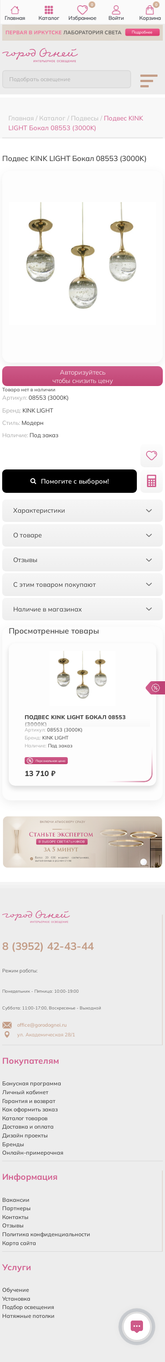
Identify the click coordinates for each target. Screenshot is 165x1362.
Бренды (13, 1144)
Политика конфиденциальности (46, 1234)
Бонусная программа (31, 1083)
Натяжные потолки (28, 1315)
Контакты (15, 1216)
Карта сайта (19, 1242)
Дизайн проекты (25, 1135)
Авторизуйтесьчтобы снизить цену (82, 376)
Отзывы (13, 1225)
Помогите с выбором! (69, 481)
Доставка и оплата (28, 1126)
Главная (15, 13)
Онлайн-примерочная (32, 1152)
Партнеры (16, 1208)
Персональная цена (46, 761)
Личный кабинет (25, 1092)
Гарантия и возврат (28, 1100)
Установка (16, 1298)
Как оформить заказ (30, 1109)
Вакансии (15, 1199)
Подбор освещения (28, 1306)
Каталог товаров (25, 1118)
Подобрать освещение (39, 79)
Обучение (15, 1289)
